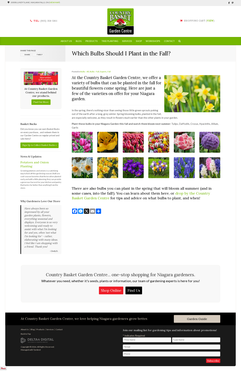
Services (127, 41)
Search (179, 41)
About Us (66, 41)
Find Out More (41, 102)
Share (27, 55)
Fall (109, 71)
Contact (169, 41)
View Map (54, 2)
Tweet (40, 55)
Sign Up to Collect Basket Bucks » (39, 145)
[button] (82, 141)
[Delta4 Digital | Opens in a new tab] (37, 340)
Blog (79, 41)
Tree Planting (109, 41)
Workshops (153, 41)
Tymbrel (37, 350)
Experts (103, 71)
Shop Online (111, 290)
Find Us (133, 290)
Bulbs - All (84, 71)
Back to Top (26, 334)
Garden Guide (197, 319)
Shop (139, 41)
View (210, 20)
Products (91, 41)
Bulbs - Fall (94, 71)
